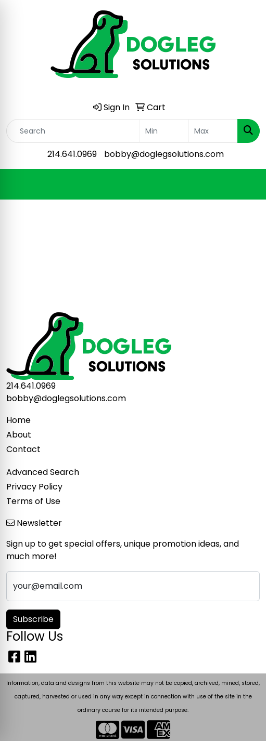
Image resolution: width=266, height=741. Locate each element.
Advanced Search (42, 472)
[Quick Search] (73, 131)
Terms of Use (33, 501)
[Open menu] (245, 184)
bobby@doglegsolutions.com (164, 154)
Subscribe (33, 619)
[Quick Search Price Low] (164, 131)
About (18, 435)
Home (18, 420)
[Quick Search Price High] (213, 131)
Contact (23, 449)
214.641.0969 (72, 154)
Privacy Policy (34, 487)
